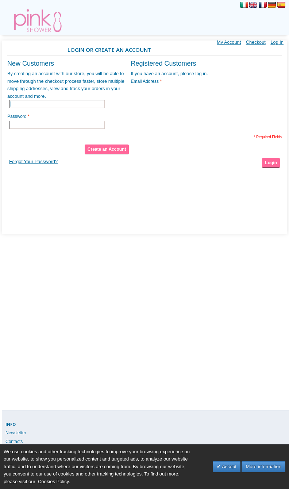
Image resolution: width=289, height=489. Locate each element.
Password (17, 116)
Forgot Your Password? (33, 161)
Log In (277, 42)
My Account (229, 42)
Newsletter (15, 432)
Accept (228, 466)
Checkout (256, 42)
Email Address (145, 81)
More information (263, 466)
